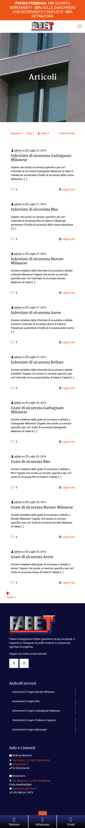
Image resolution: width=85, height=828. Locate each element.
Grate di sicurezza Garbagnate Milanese (37, 410)
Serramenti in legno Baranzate (29, 729)
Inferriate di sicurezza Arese (36, 313)
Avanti (12, 597)
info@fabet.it (20, 764)
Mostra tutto (66, 133)
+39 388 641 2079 (22, 792)
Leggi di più (68, 189)
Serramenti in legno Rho (26, 701)
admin (17, 150)
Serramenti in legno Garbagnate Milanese (36, 710)
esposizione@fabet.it (24, 788)
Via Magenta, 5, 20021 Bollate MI (31, 780)
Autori (43, 133)
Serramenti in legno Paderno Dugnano (34, 720)
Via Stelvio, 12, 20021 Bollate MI (30, 760)
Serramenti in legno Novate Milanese (33, 691)
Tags (30, 133)
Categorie (17, 133)
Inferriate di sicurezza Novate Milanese (37, 261)
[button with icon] (13, 663)
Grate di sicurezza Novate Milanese (42, 508)
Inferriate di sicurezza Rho (34, 210)
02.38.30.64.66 (20, 768)
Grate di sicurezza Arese (32, 557)
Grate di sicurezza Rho (30, 462)
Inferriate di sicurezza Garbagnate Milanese (41, 158)
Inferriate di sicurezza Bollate (37, 363)
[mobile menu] (79, 26)
